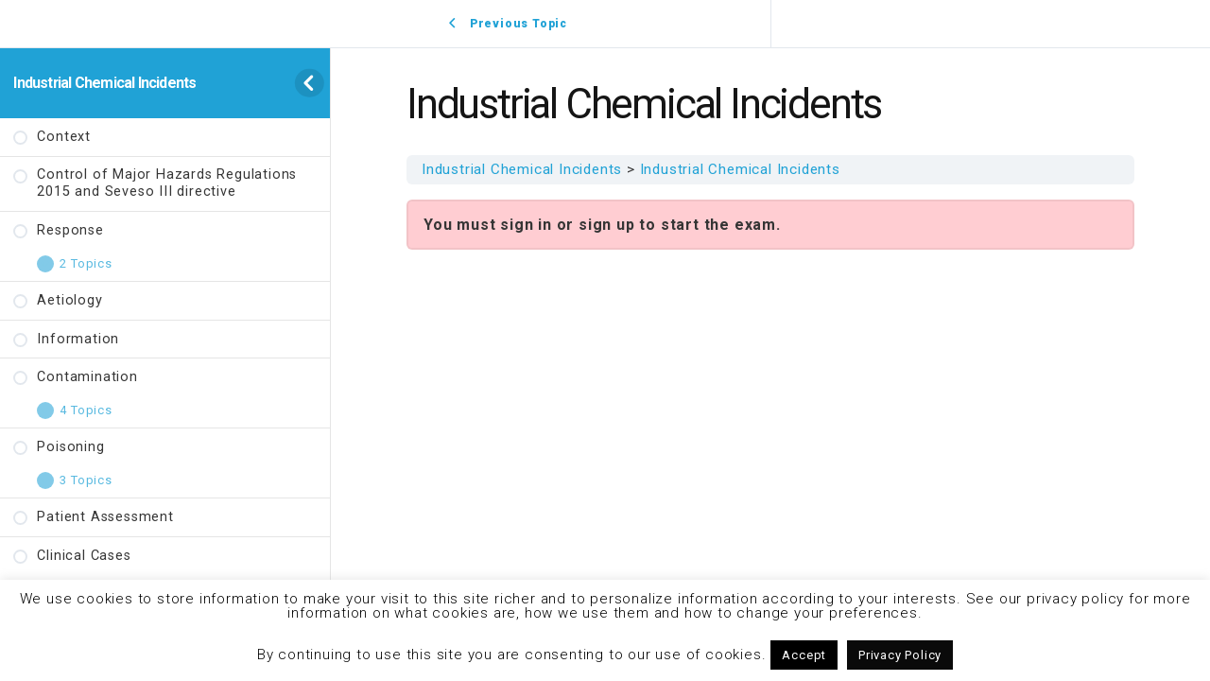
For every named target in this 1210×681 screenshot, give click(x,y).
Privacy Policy (900, 655)
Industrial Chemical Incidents (104, 83)
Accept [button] (804, 655)
